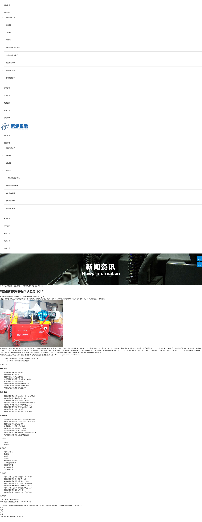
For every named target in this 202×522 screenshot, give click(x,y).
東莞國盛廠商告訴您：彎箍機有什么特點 (17, 379)
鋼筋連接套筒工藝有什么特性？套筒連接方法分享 (20, 433)
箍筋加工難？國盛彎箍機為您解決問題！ (17, 386)
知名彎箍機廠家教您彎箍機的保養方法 (16, 383)
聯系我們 (7, 444)
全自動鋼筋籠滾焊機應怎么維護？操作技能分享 (19, 419)
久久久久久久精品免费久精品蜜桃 (12, 516)
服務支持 (7, 103)
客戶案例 (7, 95)
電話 (1, 510)
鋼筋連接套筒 (10, 17)
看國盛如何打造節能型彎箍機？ (14, 381)
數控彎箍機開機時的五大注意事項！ (16, 430)
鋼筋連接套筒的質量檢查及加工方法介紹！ (18, 411)
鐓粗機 (8, 25)
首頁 (1, 507)
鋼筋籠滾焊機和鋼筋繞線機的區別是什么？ (18, 405)
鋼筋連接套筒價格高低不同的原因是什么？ (18, 407)
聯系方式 (7, 118)
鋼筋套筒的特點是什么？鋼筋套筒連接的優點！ (19, 402)
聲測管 (8, 40)
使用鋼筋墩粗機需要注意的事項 (14, 426)
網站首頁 (7, 5)
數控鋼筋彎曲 (10, 70)
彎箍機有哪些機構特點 (11, 375)
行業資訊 (7, 88)
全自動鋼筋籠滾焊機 (13, 47)
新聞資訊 (17, 286)
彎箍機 (9, 286)
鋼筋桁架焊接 (10, 63)
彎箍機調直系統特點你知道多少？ (15, 388)
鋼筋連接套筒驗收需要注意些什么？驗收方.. (18, 477)
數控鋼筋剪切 (10, 78)
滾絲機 (8, 32)
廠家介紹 (7, 110)
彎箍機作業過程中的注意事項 (13, 372)
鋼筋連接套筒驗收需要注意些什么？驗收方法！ (19, 396)
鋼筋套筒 (7, 12)
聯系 (1, 514)
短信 (1, 512)
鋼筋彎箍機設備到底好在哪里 (13, 377)
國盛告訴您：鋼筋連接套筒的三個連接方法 (24, 358)
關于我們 (7, 442)
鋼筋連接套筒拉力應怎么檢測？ (14, 424)
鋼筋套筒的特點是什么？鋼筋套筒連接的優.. (18, 483)
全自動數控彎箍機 (12, 55)
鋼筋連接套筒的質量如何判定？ (14, 409)
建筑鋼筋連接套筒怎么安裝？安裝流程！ (17, 400)
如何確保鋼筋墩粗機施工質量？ (20, 361)
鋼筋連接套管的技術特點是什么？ (15, 398)
